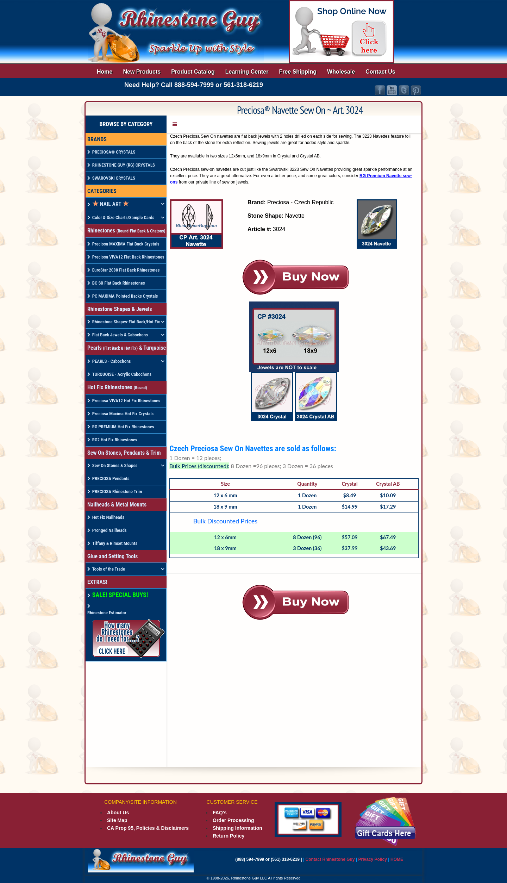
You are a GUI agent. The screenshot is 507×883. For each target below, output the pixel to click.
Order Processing (233, 820)
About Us (118, 812)
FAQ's (220, 812)
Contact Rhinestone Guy (330, 859)
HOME (396, 859)
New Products (142, 72)
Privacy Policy (373, 859)
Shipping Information (237, 828)
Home (104, 72)
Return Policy (228, 836)
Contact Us (380, 72)
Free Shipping (298, 72)
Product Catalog (193, 72)
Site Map (117, 820)
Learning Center (247, 72)
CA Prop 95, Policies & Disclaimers (148, 828)
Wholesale (341, 72)
